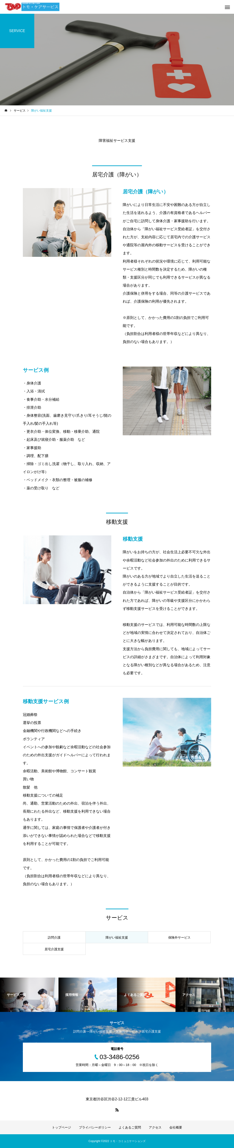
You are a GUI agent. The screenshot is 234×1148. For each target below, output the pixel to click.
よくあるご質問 (130, 1127)
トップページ (61, 1127)
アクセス (155, 1127)
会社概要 (175, 1127)
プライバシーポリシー (95, 1127)
